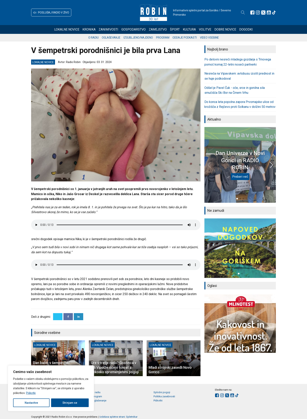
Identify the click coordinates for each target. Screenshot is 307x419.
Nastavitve (31, 402)
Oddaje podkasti (184, 37)
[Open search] (243, 12)
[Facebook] (68, 316)
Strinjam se (69, 402)
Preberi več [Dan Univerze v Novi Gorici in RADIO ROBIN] (240, 176)
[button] (51, 12)
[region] (51, 388)
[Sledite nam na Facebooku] (252, 12)
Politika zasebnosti (164, 396)
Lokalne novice (66, 29)
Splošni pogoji (162, 392)
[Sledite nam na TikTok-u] (274, 12)
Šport (175, 29)
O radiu (93, 37)
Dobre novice (225, 29)
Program (162, 37)
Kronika (89, 29)
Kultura (189, 29)
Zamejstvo (158, 29)
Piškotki (31, 393)
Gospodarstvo (133, 29)
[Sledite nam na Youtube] (268, 12)
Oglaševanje (111, 37)
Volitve (205, 29)
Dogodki (246, 29)
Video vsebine (209, 37)
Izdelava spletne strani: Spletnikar (118, 416)
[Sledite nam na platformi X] (263, 12)
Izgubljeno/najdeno (138, 37)
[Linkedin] (78, 316)
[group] (240, 248)
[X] (57, 316)
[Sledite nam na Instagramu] (258, 12)
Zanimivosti (108, 29)
